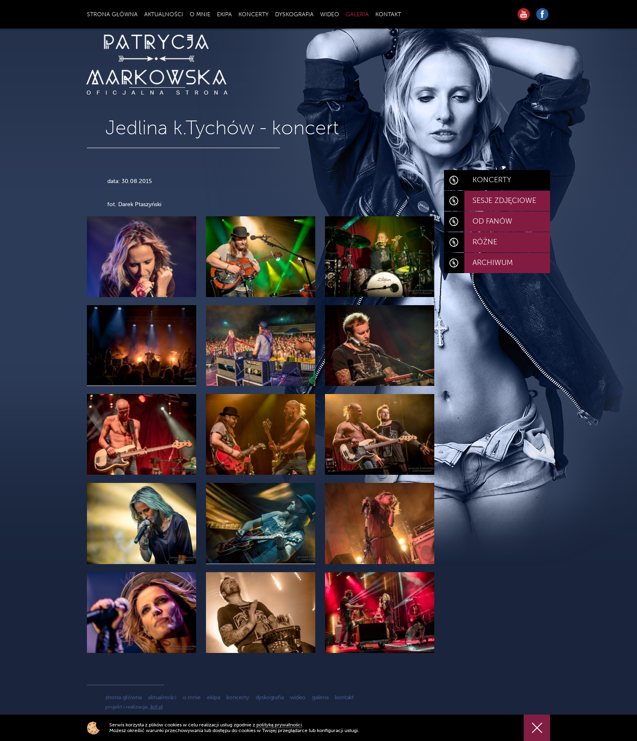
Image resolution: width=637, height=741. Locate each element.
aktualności (162, 697)
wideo (298, 697)
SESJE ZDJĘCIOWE (504, 200)
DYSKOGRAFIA (294, 14)
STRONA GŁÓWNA (112, 14)
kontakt (344, 697)
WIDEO (329, 14)
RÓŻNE (484, 241)
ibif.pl (156, 707)
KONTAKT (388, 14)
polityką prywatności (279, 725)
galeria (320, 697)
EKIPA (224, 14)
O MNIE (200, 14)
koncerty (237, 697)
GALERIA (357, 14)
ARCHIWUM (492, 262)
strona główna (123, 697)
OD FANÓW (492, 221)
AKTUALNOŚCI (163, 14)
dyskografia (270, 697)
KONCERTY (253, 14)
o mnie (192, 697)
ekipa (213, 697)
